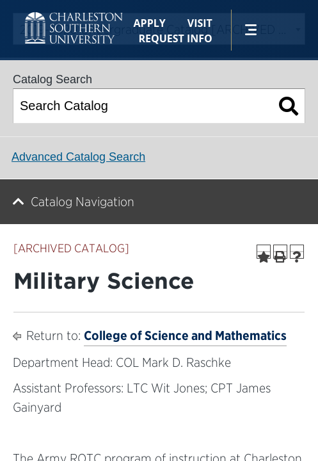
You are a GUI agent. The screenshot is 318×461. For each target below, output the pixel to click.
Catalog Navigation (82, 201)
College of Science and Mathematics (185, 335)
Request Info (175, 38)
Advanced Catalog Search (78, 156)
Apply (150, 23)
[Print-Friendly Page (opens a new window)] (280, 252)
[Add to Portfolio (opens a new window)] (264, 252)
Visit (199, 23)
